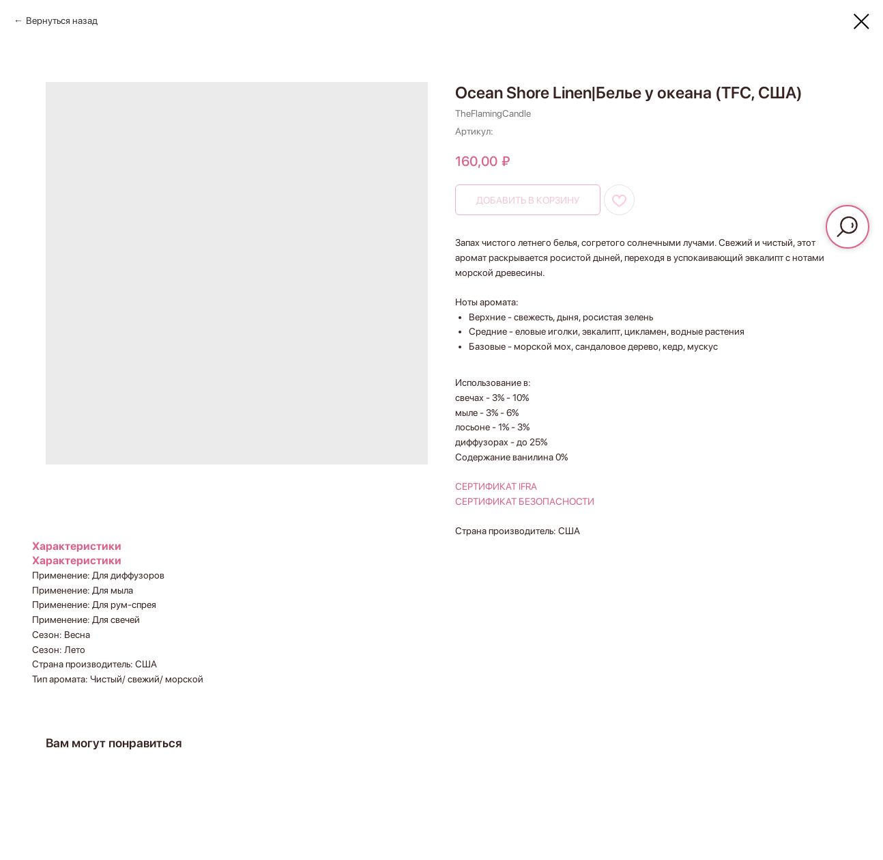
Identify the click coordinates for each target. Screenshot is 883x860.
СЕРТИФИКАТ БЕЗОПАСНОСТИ (524, 501)
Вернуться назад (62, 20)
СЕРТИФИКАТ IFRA (496, 486)
